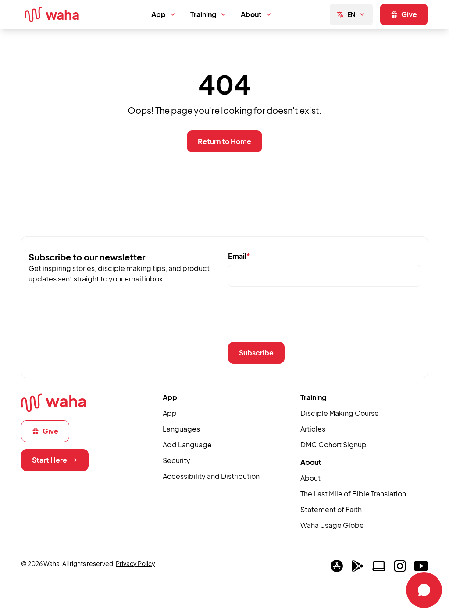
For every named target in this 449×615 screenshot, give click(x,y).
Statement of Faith (331, 509)
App (163, 14)
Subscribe (256, 352)
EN (351, 14)
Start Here (55, 459)
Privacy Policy (135, 563)
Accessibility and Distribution (211, 476)
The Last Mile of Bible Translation (353, 493)
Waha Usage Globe (332, 525)
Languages (181, 428)
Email (239, 255)
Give (404, 14)
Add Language (187, 444)
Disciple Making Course (339, 413)
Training (208, 14)
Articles (312, 428)
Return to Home (224, 141)
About (256, 14)
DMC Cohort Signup (333, 444)
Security (176, 460)
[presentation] (294, 318)
